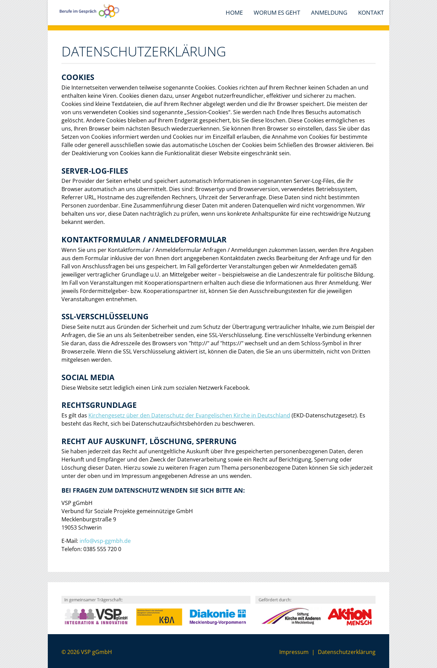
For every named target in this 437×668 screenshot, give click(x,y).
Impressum (294, 652)
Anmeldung (329, 12)
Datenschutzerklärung (347, 652)
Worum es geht (277, 12)
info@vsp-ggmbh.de (105, 541)
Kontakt (371, 12)
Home (234, 12)
